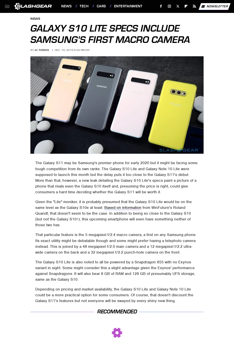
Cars (101, 6)
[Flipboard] (186, 6)
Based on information (122, 207)
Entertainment (128, 6)
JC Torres (41, 50)
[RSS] (194, 6)
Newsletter (214, 6)
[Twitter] (178, 6)
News (66, 6)
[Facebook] (161, 6)
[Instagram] (169, 6)
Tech (84, 6)
